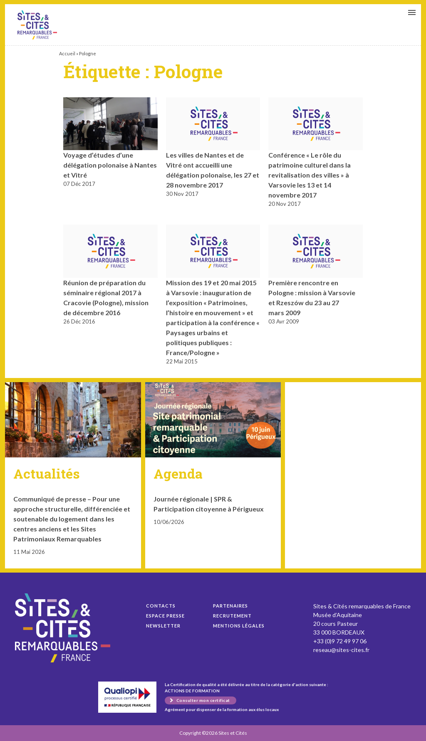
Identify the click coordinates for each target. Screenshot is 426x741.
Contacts (161, 605)
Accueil (67, 53)
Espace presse (165, 615)
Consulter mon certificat (203, 700)
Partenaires (230, 605)
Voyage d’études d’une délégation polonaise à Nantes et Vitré (37, 25)
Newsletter (163, 625)
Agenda (178, 473)
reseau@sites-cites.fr (341, 649)
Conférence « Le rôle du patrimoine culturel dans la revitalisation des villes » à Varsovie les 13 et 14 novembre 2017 (309, 175)
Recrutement (232, 615)
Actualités (46, 473)
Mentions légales (239, 625)
